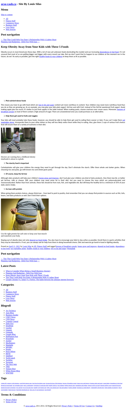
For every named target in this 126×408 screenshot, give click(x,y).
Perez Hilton (10, 352)
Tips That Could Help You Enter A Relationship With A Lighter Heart (28, 40)
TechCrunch (10, 358)
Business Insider (12, 315)
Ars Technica (11, 311)
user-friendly (48, 389)
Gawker (9, 328)
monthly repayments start (40, 387)
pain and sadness (63, 387)
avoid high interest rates (26, 383)
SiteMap (99, 406)
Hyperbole (10, 339)
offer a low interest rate (53, 387)
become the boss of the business (54, 383)
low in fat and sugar (46, 105)
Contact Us (90, 406)
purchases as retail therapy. (84, 387)
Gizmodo (9, 332)
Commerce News (12, 23)
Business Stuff (11, 25)
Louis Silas (27, 246)
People (8, 349)
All (7, 19)
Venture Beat (11, 369)
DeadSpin (9, 326)
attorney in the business (13, 383)
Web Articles (11, 29)
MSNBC (9, 347)
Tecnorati (9, 362)
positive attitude (72, 387)
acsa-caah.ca (8, 3)
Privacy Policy (11, 400)
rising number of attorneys (111, 387)
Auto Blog (10, 313)
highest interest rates (70, 385)
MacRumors (10, 343)
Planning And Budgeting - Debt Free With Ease (20, 42)
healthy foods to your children (50, 56)
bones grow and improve (49, 178)
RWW (8, 354)
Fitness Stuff (10, 21)
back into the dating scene (39, 383)
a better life (4, 383)
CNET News (10, 317)
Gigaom (9, 330)
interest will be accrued (94, 385)
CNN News (10, 319)
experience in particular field (41, 385)
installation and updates (81, 385)
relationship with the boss (97, 387)
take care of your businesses (37, 389)
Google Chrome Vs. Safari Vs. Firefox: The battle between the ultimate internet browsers (40, 280)
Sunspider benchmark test (22, 389)
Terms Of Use (11, 402)
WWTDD (9, 373)
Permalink (71, 249)
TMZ (8, 367)
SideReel (9, 356)
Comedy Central (12, 321)
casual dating (106, 383)
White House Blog (13, 371)
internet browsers (116, 385)
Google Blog (10, 334)
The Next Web (11, 364)
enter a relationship (28, 385)
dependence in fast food (109, 52)
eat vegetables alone (18, 249)
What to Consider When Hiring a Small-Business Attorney (28, 271)
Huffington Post (12, 336)
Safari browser (12, 389)
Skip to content (7, 15)
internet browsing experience (8, 387)
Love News (10, 27)
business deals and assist (96, 383)
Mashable (9, 345)
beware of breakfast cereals (66, 246)
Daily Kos (9, 324)
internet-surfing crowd (106, 385)
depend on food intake (38, 240)
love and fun (19, 387)
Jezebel (8, 341)
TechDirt (9, 360)
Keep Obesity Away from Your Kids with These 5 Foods (27, 275)
